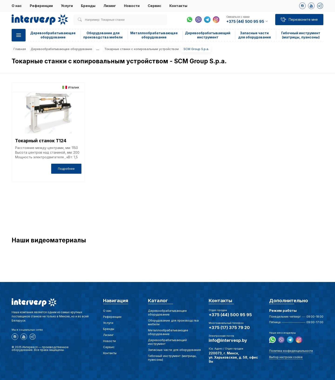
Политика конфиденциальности (291, 351)
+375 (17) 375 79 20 (229, 327)
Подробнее (66, 168)
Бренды (88, 5)
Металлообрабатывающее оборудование (154, 35)
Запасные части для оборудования (254, 35)
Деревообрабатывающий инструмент (207, 35)
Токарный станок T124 (40, 140)
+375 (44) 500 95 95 (230, 314)
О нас (17, 5)
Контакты (178, 5)
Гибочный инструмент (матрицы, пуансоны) (300, 35)
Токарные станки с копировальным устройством (141, 49)
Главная (19, 49)
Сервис (154, 5)
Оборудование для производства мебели (103, 35)
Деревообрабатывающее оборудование (53, 35)
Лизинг (110, 5)
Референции (41, 5)
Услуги (67, 5)
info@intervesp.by (228, 340)
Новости (132, 5)
